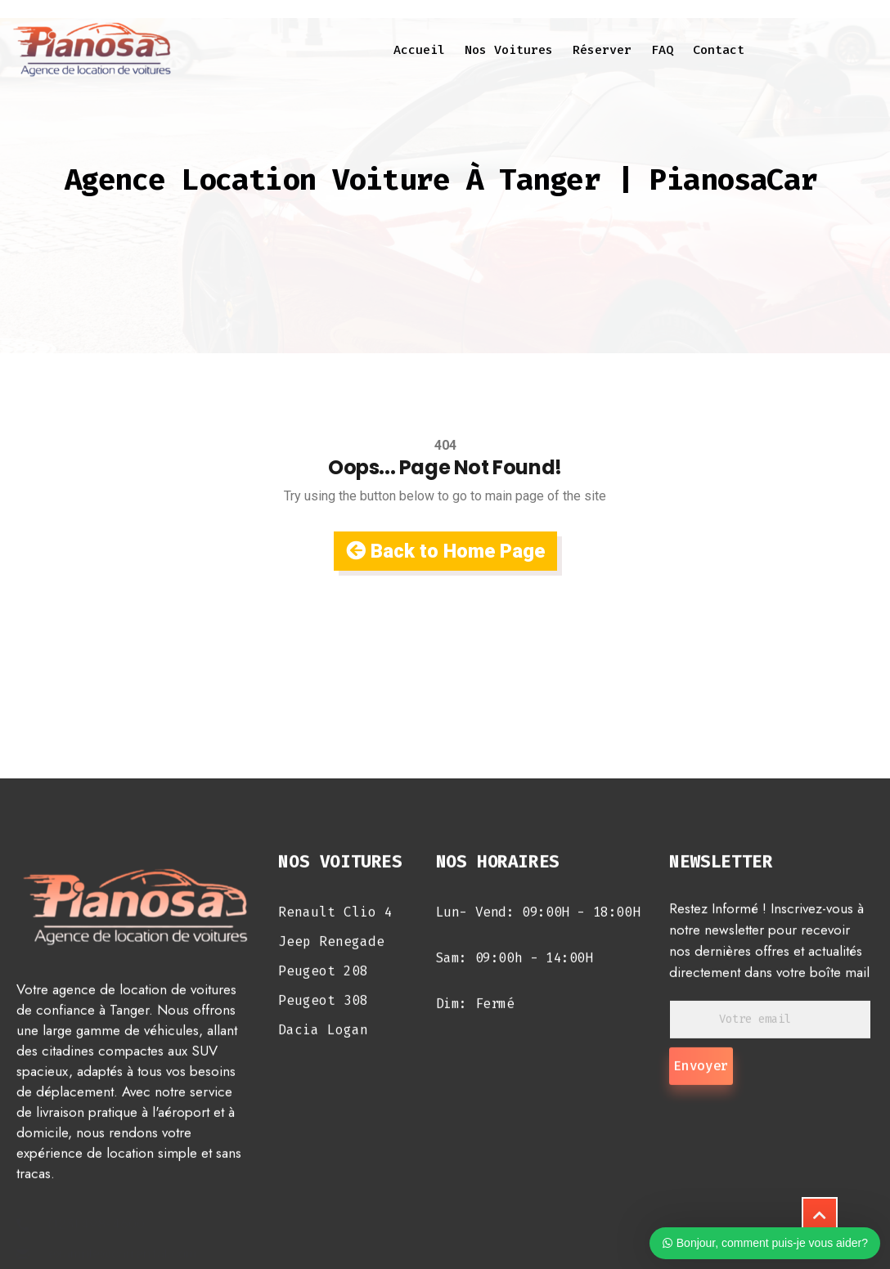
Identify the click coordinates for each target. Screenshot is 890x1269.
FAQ (662, 50)
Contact (718, 50)
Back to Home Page (445, 551)
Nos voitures (509, 50)
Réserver (602, 50)
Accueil (419, 50)
